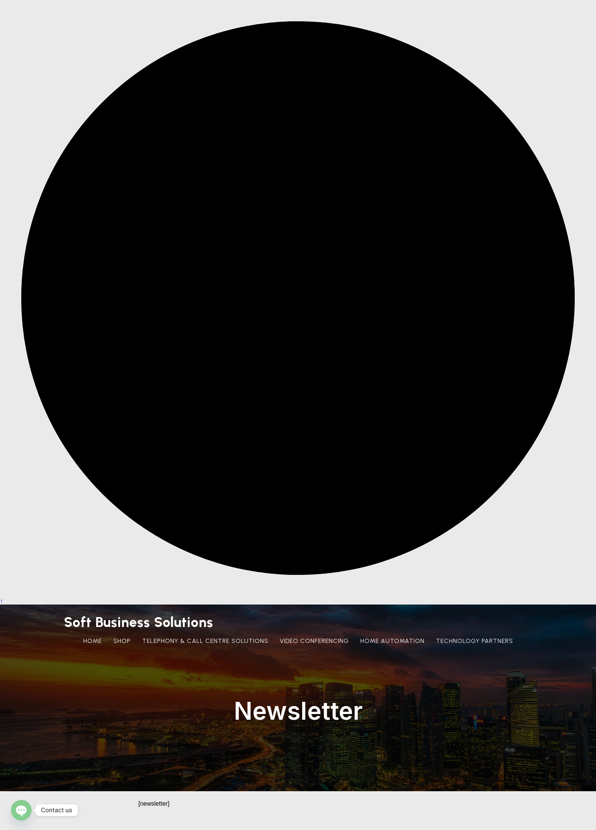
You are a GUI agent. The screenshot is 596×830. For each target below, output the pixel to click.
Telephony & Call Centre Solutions (205, 640)
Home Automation (392, 640)
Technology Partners (474, 640)
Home (92, 640)
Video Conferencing (314, 640)
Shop (122, 640)
